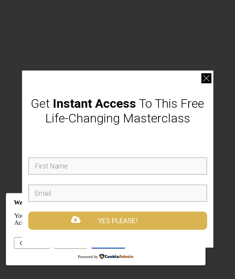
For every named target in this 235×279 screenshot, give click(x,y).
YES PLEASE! (118, 221)
